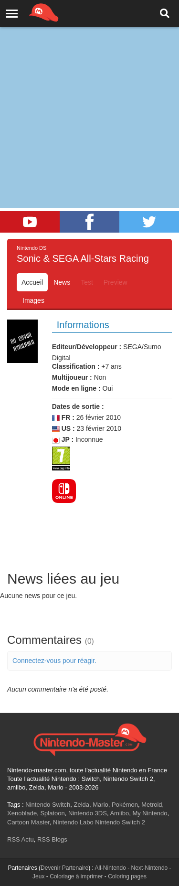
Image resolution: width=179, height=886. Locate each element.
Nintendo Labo (73, 822)
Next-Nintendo (149, 868)
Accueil (32, 282)
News (61, 282)
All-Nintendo (110, 868)
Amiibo (119, 813)
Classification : (76, 366)
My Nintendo (149, 813)
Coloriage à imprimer (76, 876)
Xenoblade (22, 813)
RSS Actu (20, 839)
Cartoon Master (28, 822)
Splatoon (52, 813)
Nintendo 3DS (87, 813)
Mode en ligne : (76, 388)
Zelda (81, 804)
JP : (63, 440)
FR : (63, 418)
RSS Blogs (52, 839)
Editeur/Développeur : (86, 347)
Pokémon (125, 804)
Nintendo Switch (47, 804)
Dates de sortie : (78, 406)
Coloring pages (127, 876)
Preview (115, 282)
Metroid (151, 804)
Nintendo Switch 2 (120, 822)
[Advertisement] (89, 94)
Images (33, 300)
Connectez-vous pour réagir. (54, 660)
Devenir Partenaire (64, 868)
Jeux (38, 876)
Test (87, 282)
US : (63, 429)
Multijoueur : (72, 377)
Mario (100, 804)
